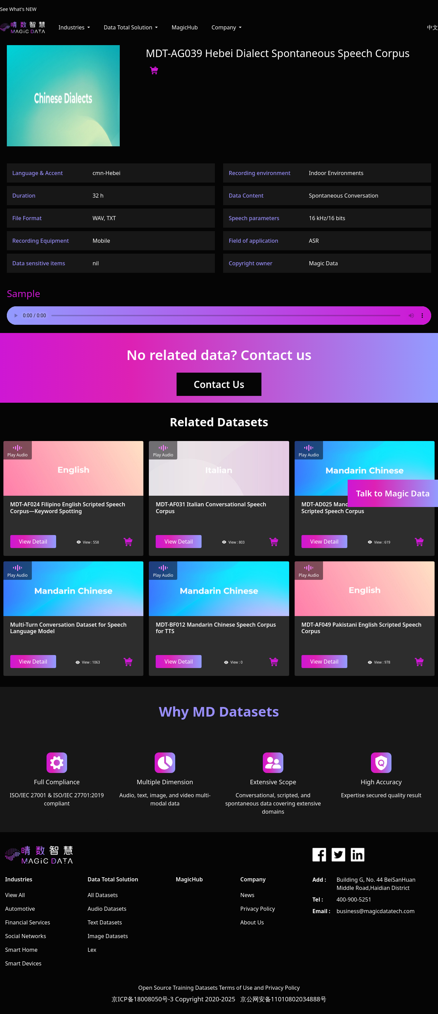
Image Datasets (108, 936)
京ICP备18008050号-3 (142, 999)
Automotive (20, 908)
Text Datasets (105, 922)
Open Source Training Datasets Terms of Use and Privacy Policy (219, 987)
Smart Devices (23, 963)
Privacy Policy (257, 908)
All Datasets (103, 895)
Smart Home (21, 949)
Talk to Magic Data (393, 493)
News (247, 895)
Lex (92, 949)
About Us (252, 922)
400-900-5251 (353, 899)
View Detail (33, 541)
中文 (432, 27)
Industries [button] (72, 27)
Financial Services (27, 922)
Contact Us (219, 384)
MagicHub (184, 27)
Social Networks (25, 936)
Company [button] (224, 27)
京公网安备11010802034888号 (283, 999)
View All (15, 895)
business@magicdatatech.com (375, 911)
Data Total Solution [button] (129, 27)
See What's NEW (18, 9)
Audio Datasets (107, 908)
